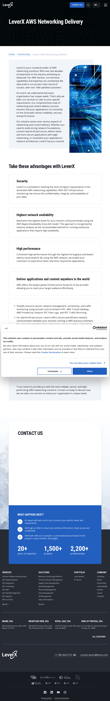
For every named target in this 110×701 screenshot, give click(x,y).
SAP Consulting (8, 586)
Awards (100, 590)
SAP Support (7, 596)
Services (6, 572)
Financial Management (47, 590)
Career (99, 593)
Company (101, 572)
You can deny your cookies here (86, 363)
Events (99, 580)
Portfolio (79, 572)
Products (77, 580)
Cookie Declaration (61, 698)
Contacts (100, 596)
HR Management (45, 596)
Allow (89, 371)
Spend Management (46, 586)
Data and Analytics (46, 599)
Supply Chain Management (49, 583)
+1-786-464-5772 (63, 654)
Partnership (24, 54)
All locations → (100, 637)
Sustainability (102, 586)
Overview (100, 576)
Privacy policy (46, 698)
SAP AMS (5, 590)
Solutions (44, 572)
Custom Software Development (14, 576)
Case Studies (79, 576)
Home (12, 54)
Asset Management (46, 593)
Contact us (77, 5)
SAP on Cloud (7, 599)
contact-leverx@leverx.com (94, 654)
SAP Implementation (10, 580)
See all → (5, 604)
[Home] (8, 5)
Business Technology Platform (50, 576)
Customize (55, 371)
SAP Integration (8, 583)
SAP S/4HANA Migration (11, 593)
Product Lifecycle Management (50, 580)
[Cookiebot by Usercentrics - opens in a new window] (95, 328)
